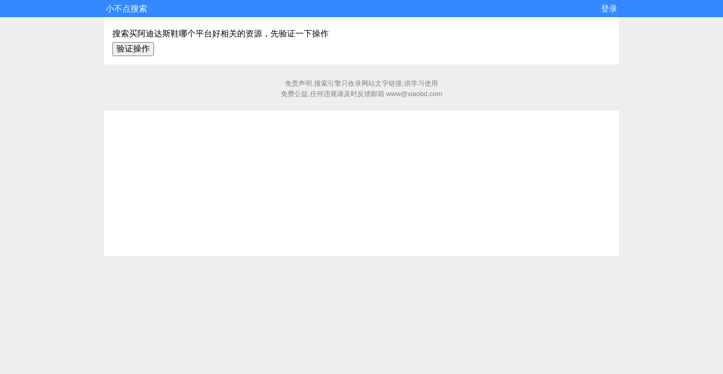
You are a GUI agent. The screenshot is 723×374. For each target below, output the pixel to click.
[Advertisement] (361, 183)
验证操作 (133, 48)
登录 (609, 8)
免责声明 (298, 83)
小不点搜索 (126, 8)
